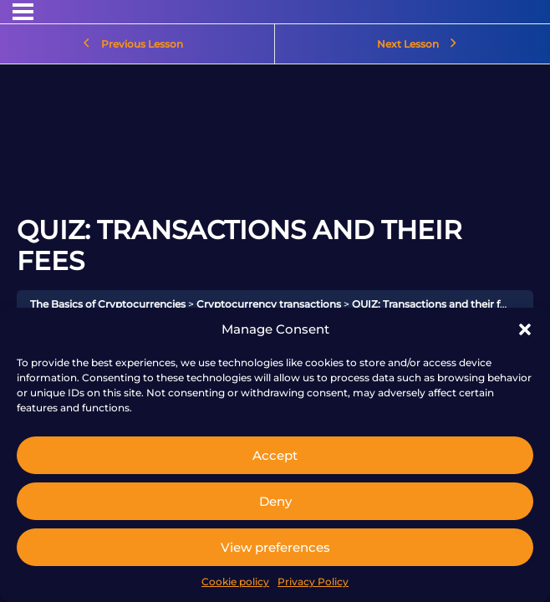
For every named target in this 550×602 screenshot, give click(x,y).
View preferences (275, 547)
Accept (275, 455)
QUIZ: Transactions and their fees (434, 304)
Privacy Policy (313, 581)
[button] (525, 329)
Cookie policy (235, 581)
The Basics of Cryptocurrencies (108, 304)
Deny (275, 501)
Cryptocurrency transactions (268, 304)
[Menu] (23, 11)
